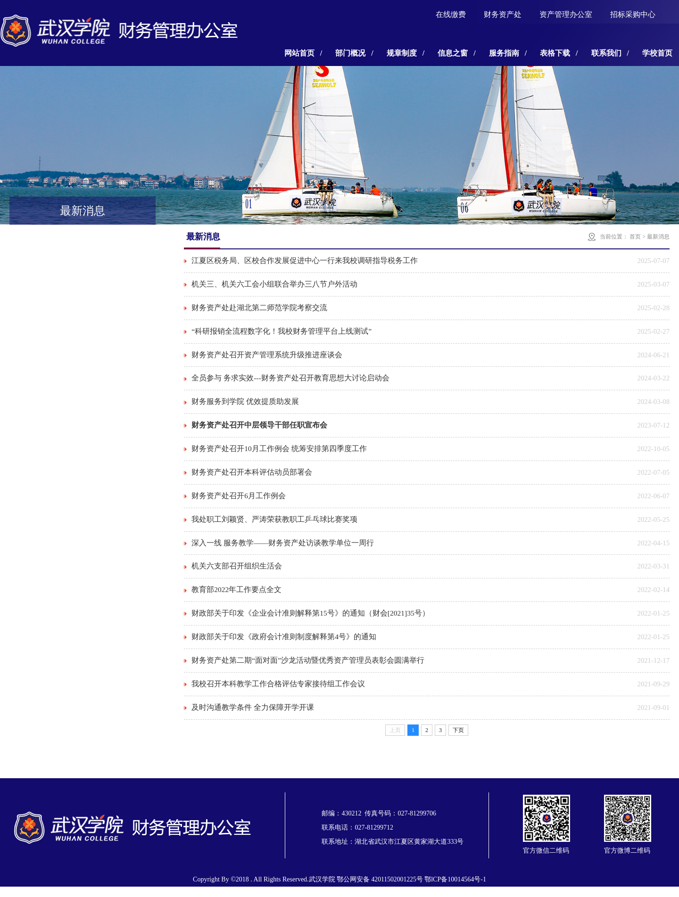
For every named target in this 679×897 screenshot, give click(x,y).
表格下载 (559, 53)
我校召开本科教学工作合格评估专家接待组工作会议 (278, 694)
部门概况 (354, 53)
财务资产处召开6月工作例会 (238, 501)
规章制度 (405, 53)
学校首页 (657, 53)
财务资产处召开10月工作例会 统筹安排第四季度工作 (279, 453)
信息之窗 (456, 53)
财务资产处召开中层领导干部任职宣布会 (259, 429)
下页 (458, 740)
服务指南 (508, 53)
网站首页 (303, 53)
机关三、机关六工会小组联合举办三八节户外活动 (274, 285)
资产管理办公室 (565, 14)
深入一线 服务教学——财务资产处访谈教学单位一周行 (282, 549)
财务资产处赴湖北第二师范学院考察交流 (259, 309)
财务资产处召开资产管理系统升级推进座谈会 (266, 357)
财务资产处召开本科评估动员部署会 (251, 477)
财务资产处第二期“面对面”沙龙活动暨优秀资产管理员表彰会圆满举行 (307, 670)
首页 (635, 236)
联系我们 (610, 53)
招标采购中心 (632, 14)
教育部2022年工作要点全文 (236, 597)
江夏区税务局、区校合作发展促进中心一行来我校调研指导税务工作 (304, 261)
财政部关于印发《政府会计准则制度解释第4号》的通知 (283, 646)
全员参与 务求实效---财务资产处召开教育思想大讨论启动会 (290, 381)
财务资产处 (503, 14)
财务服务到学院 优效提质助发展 (245, 405)
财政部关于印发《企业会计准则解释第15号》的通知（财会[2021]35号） (311, 621)
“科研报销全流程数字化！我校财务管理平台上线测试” (281, 333)
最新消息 (658, 236)
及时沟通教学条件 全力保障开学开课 (252, 718)
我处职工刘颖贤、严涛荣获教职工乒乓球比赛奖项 (274, 525)
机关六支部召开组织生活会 (236, 573)
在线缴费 (451, 14)
